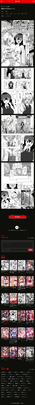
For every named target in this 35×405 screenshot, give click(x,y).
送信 (30, 249)
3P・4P (29, 378)
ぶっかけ (28, 387)
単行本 (23, 372)
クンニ (14, 390)
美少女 (26, 13)
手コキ (4, 394)
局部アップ (10, 396)
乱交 (4, 392)
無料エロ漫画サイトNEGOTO (19, 403)
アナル (24, 383)
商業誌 (8, 6)
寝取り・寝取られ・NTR (14, 378)
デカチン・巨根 (6, 390)
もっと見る (32, 369)
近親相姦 (20, 387)
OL (31, 390)
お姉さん (17, 394)
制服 (29, 381)
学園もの (11, 383)
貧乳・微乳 (13, 376)
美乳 (30, 383)
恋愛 (4, 385)
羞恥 (20, 390)
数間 (6, 11)
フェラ (15, 13)
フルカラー (5, 376)
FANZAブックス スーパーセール (9, 387)
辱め (9, 385)
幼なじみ (10, 392)
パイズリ (24, 385)
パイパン (24, 394)
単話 (22, 13)
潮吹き (18, 383)
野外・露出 (16, 385)
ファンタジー (5, 381)
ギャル (10, 394)
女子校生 (5, 374)
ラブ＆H (4, 378)
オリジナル (29, 376)
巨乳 (17, 372)
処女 (24, 378)
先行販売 (18, 396)
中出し (19, 13)
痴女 (25, 390)
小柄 (4, 396)
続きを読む (17, 217)
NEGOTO (17, 1)
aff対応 (7, 13)
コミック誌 (21, 376)
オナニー (17, 392)
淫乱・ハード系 (15, 381)
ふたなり (11, 13)
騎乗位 (22, 381)
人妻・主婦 (26, 374)
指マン (24, 392)
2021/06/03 (8, 16)
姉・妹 (4, 383)
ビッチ (25, 396)
